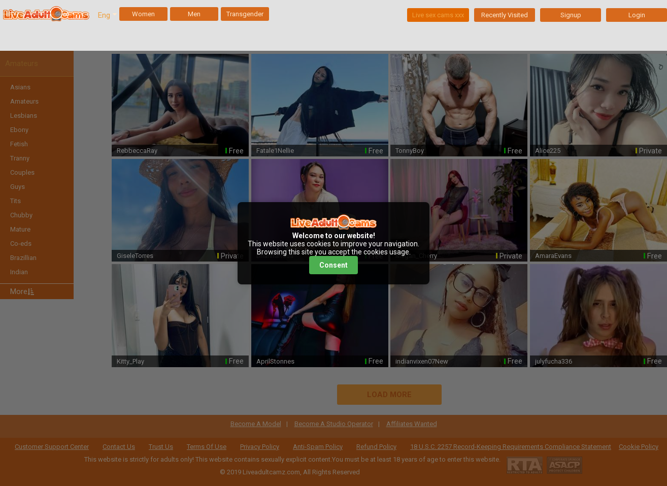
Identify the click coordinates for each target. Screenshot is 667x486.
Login (636, 15)
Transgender (244, 14)
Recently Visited (504, 15)
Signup (570, 15)
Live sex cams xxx (438, 15)
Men (194, 14)
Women (143, 14)
